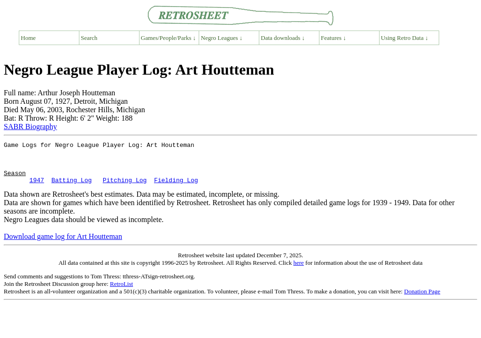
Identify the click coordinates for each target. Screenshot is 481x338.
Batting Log (71, 188)
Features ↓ (333, 37)
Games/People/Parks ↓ (168, 37)
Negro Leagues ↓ (222, 37)
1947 (37, 188)
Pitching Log (125, 188)
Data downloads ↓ (283, 37)
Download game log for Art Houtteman (63, 245)
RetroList (121, 292)
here (298, 271)
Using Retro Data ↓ (404, 37)
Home (28, 37)
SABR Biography (30, 127)
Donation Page (422, 299)
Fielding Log (176, 188)
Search (89, 37)
